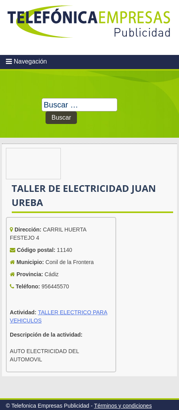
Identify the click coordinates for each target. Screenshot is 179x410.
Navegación (30, 61)
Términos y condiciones (123, 406)
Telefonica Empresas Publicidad (89, 27)
